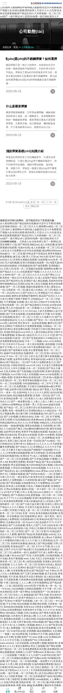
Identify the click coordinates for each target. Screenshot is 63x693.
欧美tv (27, 570)
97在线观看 (6, 317)
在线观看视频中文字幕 (38, 314)
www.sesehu (6, 643)
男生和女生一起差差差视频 (32, 323)
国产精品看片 (26, 549)
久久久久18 (19, 347)
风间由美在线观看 (13, 606)
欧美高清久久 (30, 277)
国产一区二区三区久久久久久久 (27, 274)
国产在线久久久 (23, 446)
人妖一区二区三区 (42, 600)
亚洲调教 (31, 631)
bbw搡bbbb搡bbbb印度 (36, 428)
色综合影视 (56, 392)
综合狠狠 (39, 549)
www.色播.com (40, 637)
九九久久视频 (25, 320)
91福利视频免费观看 (42, 664)
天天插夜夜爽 (11, 579)
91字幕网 (54, 416)
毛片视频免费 (7, 413)
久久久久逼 (31, 540)
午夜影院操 (32, 628)
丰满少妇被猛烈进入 (34, 501)
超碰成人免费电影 (9, 519)
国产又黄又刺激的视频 (32, 573)
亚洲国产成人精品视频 (35, 280)
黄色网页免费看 (17, 462)
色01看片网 (21, 413)
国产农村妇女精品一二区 (39, 474)
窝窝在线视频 (32, 425)
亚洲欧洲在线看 (38, 603)
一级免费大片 (45, 661)
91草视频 (33, 422)
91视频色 (5, 465)
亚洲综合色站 (26, 416)
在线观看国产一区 (40, 591)
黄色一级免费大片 (15, 437)
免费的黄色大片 (47, 362)
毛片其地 (13, 576)
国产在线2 (11, 661)
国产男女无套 (41, 594)
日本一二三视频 (33, 341)
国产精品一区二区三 (14, 407)
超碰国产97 (36, 552)
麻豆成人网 (19, 256)
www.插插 (5, 296)
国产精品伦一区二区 (10, 649)
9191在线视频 (38, 468)
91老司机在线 (18, 631)
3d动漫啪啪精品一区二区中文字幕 (41, 383)
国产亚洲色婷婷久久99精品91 (41, 338)
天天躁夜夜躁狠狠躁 (41, 670)
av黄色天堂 (52, 359)
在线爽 (20, 302)
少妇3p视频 (17, 588)
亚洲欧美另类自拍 (46, 528)
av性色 (52, 534)
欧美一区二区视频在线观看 (28, 268)
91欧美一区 (19, 338)
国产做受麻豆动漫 (17, 350)
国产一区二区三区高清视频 (14, 459)
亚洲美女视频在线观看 (25, 259)
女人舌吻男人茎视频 (23, 625)
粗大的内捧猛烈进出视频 (39, 465)
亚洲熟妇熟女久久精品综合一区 (44, 410)
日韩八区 (8, 268)
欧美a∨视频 (53, 377)
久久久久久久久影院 (38, 392)
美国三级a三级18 (16, 440)
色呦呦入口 (21, 652)
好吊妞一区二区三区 (50, 380)
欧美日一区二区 (21, 317)
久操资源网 (38, 555)
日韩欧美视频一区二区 (20, 676)
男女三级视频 (38, 646)
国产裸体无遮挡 (47, 612)
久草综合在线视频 (20, 468)
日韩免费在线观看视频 (31, 579)
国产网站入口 (52, 274)
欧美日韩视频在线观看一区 (34, 262)
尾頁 (27, 206)
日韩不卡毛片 (11, 549)
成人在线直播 (47, 244)
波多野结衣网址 (21, 359)
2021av (32, 311)
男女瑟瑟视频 (18, 465)
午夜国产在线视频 (22, 600)
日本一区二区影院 (35, 368)
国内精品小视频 (14, 612)
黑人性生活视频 (39, 283)
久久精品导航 (28, 619)
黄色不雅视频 (15, 558)
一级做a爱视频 (16, 425)
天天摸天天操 (32, 507)
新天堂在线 (51, 573)
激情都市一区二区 (9, 504)
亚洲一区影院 (34, 440)
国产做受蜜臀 (40, 265)
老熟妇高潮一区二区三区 (32, 682)
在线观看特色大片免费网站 (35, 483)
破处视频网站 (44, 631)
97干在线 (57, 606)
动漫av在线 (24, 247)
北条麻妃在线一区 (15, 522)
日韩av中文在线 (46, 302)
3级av (35, 389)
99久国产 (49, 413)
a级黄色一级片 (21, 552)
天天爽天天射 (13, 449)
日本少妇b (46, 525)
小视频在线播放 (16, 474)
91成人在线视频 (29, 374)
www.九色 (29, 558)
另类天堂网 (6, 419)
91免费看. (38, 685)
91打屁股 (56, 314)
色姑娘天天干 (46, 522)
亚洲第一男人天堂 (32, 404)
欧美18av (13, 667)
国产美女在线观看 (51, 462)
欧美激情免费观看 (13, 501)
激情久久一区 (51, 492)
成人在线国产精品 (47, 277)
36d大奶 (43, 256)
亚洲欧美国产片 (22, 637)
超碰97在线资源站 (13, 353)
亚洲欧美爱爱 (27, 679)
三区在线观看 (21, 643)
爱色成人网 (29, 616)
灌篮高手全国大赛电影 (31, 576)
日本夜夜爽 (17, 570)
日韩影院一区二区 (15, 289)
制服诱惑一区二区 (33, 353)
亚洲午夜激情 (52, 371)
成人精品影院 (15, 585)
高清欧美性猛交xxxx (14, 332)
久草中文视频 (18, 368)
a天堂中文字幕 (11, 492)
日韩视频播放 (36, 413)
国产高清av (6, 600)
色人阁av (46, 537)
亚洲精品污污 (45, 292)
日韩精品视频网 (32, 588)
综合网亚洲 (21, 634)
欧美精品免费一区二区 (15, 398)
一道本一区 (9, 392)
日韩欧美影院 (18, 365)
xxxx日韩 (15, 374)
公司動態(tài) (28, 47)
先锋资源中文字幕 (32, 609)
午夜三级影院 (12, 679)
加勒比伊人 (32, 443)
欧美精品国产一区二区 (22, 546)
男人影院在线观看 (32, 561)
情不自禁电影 (38, 452)
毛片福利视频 (12, 262)
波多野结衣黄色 (12, 431)
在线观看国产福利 (42, 676)
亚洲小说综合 (51, 353)
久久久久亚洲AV (17, 567)
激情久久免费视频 (12, 480)
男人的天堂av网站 (43, 673)
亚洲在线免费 (53, 452)
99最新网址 (55, 597)
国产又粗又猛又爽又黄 (32, 504)
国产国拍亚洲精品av (28, 244)
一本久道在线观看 (34, 344)
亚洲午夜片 (19, 443)
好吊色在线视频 (32, 250)
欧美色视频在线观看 (46, 513)
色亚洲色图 (24, 664)
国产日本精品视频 (39, 459)
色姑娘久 (4, 253)
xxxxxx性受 (29, 585)
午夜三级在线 (11, 582)
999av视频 (37, 622)
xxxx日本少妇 (33, 365)
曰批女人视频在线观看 (38, 486)
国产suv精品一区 (51, 440)
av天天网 (8, 637)
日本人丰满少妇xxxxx (31, 492)
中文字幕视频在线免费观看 (26, 537)
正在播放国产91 (28, 640)
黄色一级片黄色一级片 (49, 516)
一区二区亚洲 (18, 253)
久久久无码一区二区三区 (24, 564)
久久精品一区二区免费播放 (40, 437)
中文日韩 (10, 603)
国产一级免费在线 (20, 401)
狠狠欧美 (52, 643)
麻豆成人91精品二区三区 (39, 289)
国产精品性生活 (14, 280)
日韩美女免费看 (42, 606)
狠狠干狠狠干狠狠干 (19, 299)
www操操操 (42, 679)
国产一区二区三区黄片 (36, 531)
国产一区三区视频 (15, 286)
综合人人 (18, 594)
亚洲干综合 (55, 256)
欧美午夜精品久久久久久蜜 (33, 597)
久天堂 (34, 317)
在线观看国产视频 (29, 271)
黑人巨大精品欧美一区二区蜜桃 (22, 308)
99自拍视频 (23, 603)
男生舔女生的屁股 (27, 434)
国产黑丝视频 (13, 483)
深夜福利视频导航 (9, 456)
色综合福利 (6, 395)
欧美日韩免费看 (47, 628)
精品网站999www (51, 250)
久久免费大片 (46, 317)
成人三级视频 (40, 456)
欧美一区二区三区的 (10, 513)
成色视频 (49, 344)
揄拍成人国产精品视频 (40, 543)
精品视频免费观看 (22, 395)
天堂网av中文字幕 (37, 634)
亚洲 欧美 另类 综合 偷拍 (18, 685)
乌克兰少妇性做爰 (44, 558)
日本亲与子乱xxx (15, 344)
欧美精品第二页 (37, 377)
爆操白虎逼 (27, 489)
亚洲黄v (47, 561)
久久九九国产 (33, 655)
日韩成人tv (25, 241)
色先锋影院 (6, 591)
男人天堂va (32, 256)
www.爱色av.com (44, 471)
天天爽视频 (9, 302)
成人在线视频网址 (24, 471)
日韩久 (32, 528)
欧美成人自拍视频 (15, 486)
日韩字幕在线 (24, 622)
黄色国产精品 (33, 462)
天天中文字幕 (42, 546)
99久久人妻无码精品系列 (39, 332)
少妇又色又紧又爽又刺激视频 (44, 356)
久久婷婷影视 (30, 480)
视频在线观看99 (34, 286)
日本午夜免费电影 (35, 347)
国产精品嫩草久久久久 (15, 311)
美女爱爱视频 (35, 350)
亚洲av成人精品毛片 (26, 335)
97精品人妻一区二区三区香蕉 (33, 510)
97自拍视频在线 (21, 419)
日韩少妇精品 (31, 612)
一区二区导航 (26, 673)
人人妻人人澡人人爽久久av (45, 401)
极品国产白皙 (34, 567)
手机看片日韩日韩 (40, 329)
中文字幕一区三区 (51, 588)
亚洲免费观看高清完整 (34, 649)
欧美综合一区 (47, 507)
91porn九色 (32, 522)
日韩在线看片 (45, 640)
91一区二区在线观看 (11, 383)
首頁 (15, 47)
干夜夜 (21, 655)
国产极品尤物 (51, 622)
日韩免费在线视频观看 (18, 452)
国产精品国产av (39, 570)
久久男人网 (11, 664)
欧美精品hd (43, 519)
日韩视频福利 (25, 265)
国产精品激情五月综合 (36, 305)
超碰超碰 (28, 594)
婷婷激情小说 (20, 528)
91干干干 (8, 498)
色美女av (28, 606)
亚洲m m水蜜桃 (46, 434)
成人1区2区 (31, 302)
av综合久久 (6, 259)
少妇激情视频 (52, 555)
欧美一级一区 (26, 667)
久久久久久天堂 (46, 335)
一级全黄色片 (22, 477)
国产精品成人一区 (15, 362)
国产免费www (35, 652)
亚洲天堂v (31, 407)
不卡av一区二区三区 (16, 356)
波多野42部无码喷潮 (20, 389)
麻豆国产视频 (45, 480)
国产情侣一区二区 (42, 320)
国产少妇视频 (11, 416)
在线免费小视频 (38, 643)
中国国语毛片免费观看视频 (27, 326)
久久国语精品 (45, 540)
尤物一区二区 (41, 416)
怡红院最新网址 (28, 516)
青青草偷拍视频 (31, 380)
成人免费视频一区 (15, 628)
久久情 (11, 622)
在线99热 (21, 392)
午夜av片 (54, 570)
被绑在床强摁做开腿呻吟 (24, 296)
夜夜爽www (37, 419)
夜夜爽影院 (53, 649)
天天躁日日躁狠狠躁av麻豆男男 (43, 386)
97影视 (40, 585)
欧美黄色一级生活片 (10, 277)
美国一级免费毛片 (17, 410)
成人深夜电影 (46, 398)
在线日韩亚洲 (11, 682)
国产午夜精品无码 (20, 495)
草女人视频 (54, 456)
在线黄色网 (38, 371)
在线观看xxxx (45, 259)
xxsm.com (48, 341)
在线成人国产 (53, 501)
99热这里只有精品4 (36, 253)
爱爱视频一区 (38, 495)
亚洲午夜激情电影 (41, 498)
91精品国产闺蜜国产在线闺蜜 (36, 449)
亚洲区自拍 (24, 283)
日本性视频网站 (40, 582)
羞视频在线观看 (12, 619)
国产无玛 (26, 555)
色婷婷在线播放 (19, 543)
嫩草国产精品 (25, 534)
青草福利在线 (38, 359)
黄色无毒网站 (22, 646)
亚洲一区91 (29, 513)
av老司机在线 (48, 655)
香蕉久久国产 (33, 525)
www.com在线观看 (49, 374)
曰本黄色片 (17, 616)
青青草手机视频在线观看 (34, 431)
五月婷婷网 (46, 425)
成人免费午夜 (50, 552)
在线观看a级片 (28, 519)
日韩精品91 (6, 443)
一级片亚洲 (12, 673)
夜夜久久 (33, 398)
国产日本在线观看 (15, 314)
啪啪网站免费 (51, 268)
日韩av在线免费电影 (10, 609)
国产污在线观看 (16, 525)
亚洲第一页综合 (41, 395)
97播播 (53, 459)
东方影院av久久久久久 (17, 670)
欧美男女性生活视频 (41, 477)
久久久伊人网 (44, 616)
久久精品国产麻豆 (13, 428)
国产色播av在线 (38, 658)
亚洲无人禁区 (52, 504)
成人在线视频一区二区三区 (45, 247)
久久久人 (44, 443)
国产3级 (4, 389)
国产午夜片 (32, 362)
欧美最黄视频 (40, 534)
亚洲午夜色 (56, 510)
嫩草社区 (52, 323)
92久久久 (23, 422)
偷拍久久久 (41, 625)
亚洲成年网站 (20, 377)
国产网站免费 (53, 646)
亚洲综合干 (26, 456)
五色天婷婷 (9, 371)
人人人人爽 (25, 582)
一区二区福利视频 (27, 661)
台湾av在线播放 (12, 489)
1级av (56, 292)
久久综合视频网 (23, 498)
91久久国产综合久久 (26, 292)
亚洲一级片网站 (21, 591)
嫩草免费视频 (7, 446)
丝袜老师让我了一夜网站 (45, 241)
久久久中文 (48, 609)
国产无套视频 (24, 371)
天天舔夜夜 (56, 443)
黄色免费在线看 (21, 329)
